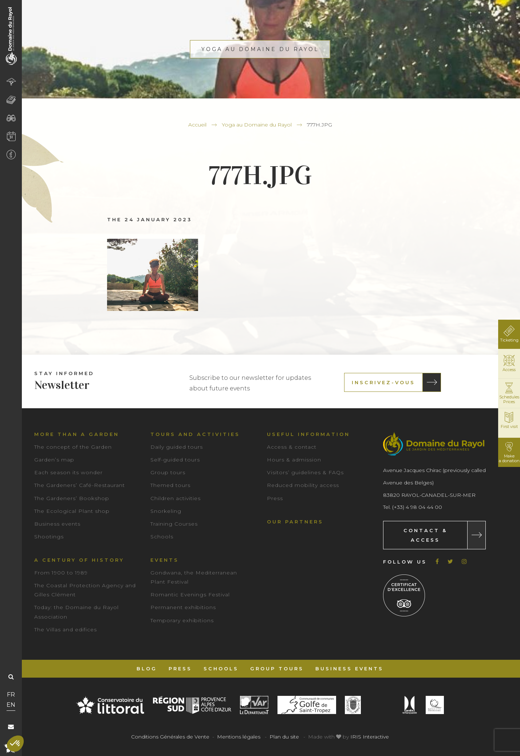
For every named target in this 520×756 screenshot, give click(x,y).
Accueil (197, 124)
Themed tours (170, 485)
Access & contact (291, 447)
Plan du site (284, 736)
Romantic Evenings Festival (190, 594)
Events (164, 560)
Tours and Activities (195, 434)
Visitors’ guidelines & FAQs (305, 472)
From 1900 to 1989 (61, 572)
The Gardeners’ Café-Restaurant (79, 485)
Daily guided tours (176, 447)
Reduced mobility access (303, 485)
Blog (147, 668)
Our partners (295, 522)
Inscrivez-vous (383, 382)
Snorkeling (165, 511)
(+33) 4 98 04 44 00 (417, 507)
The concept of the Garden (73, 447)
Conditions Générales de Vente (170, 736)
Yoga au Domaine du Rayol (257, 124)
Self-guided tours (175, 459)
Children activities (175, 498)
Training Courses (174, 524)
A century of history (79, 560)
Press (275, 498)
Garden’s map (54, 459)
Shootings (49, 536)
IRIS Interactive (369, 736)
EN (11, 704)
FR (11, 694)
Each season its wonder (68, 472)
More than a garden (76, 434)
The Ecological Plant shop (72, 511)
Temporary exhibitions (182, 620)
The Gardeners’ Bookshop (71, 498)
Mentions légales (238, 736)
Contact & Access (425, 535)
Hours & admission (294, 459)
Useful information (308, 434)
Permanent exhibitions (183, 607)
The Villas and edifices (65, 629)
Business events (57, 524)
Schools (161, 536)
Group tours (167, 472)
